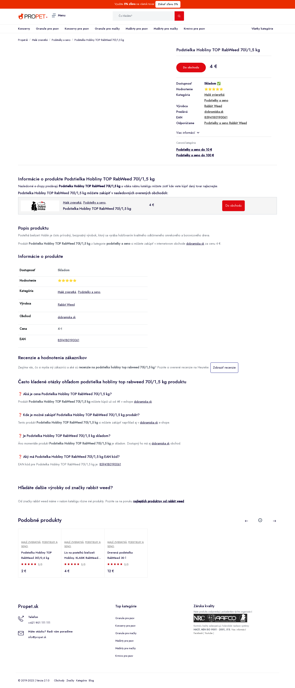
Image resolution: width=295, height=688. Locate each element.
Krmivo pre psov (194, 29)
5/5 (40, 564)
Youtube (209, 633)
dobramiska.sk (195, 243)
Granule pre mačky (107, 29)
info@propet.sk (37, 637)
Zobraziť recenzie (224, 367)
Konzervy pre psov (77, 29)
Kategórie (81, 680)
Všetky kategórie (261, 29)
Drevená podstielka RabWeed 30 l (120, 555)
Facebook (198, 633)
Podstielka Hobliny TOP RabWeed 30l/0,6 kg (36, 555)
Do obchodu (191, 67)
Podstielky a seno (61, 40)
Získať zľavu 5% (168, 4)
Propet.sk (23, 40)
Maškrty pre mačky (166, 29)
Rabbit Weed (66, 304)
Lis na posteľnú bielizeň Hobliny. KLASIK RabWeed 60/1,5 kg (81, 555)
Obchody (59, 680)
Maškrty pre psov (137, 29)
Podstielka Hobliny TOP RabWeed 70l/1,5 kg (99, 40)
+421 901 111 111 (39, 623)
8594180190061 (68, 340)
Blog (91, 680)
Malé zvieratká (40, 40)
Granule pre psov (47, 29)
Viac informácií (187, 133)
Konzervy (24, 29)
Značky (70, 680)
